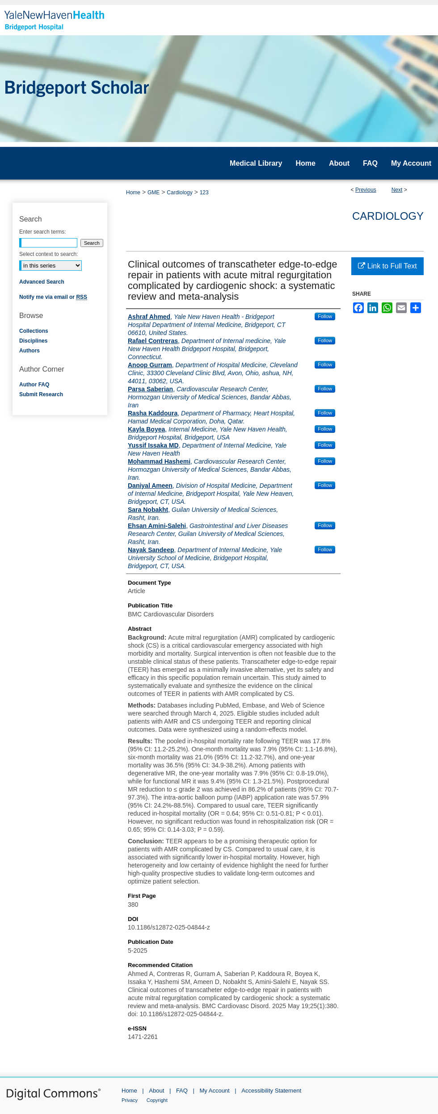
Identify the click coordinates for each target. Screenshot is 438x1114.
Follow (325, 316)
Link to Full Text (387, 266)
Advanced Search (41, 282)
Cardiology (179, 192)
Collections (33, 331)
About (156, 1090)
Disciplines (33, 341)
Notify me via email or (53, 297)
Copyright (157, 1100)
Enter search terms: (42, 232)
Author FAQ (34, 384)
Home (133, 192)
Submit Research (41, 394)
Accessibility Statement (271, 1090)
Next (397, 190)
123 (204, 192)
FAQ (182, 1090)
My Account (215, 1090)
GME (153, 192)
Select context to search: (48, 254)
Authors (29, 351)
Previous (365, 190)
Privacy (130, 1100)
